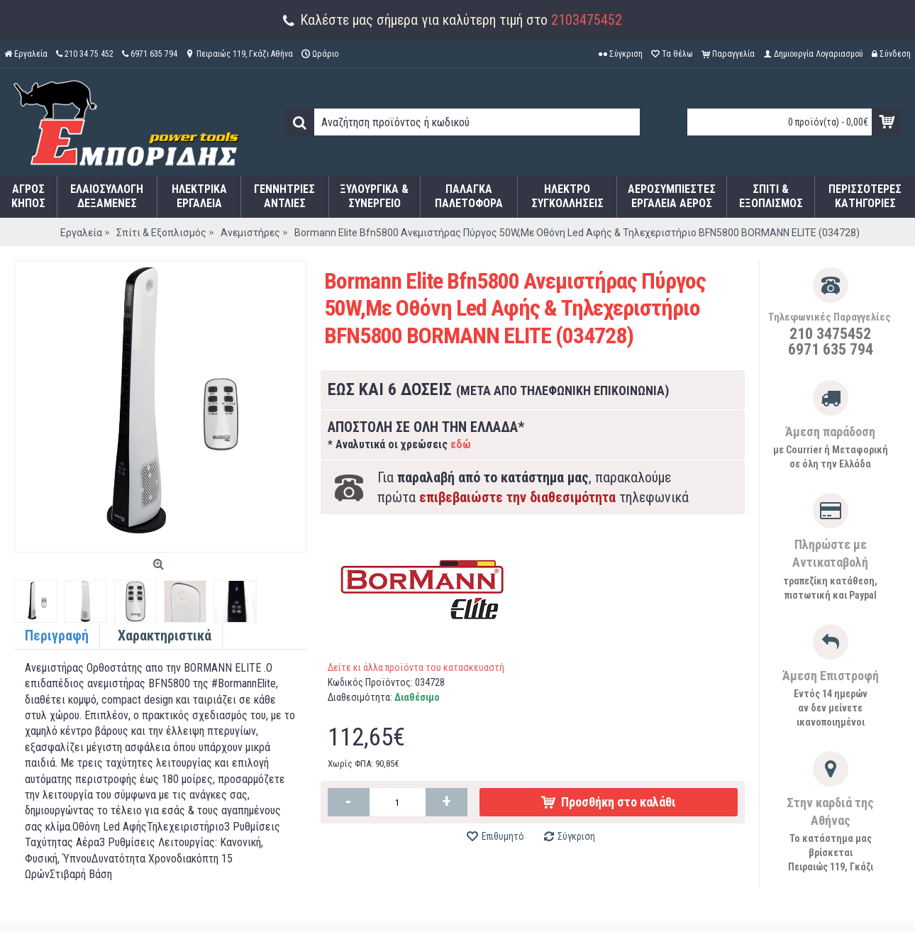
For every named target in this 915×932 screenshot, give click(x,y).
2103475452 (586, 19)
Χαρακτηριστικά (164, 635)
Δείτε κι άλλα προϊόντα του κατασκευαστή (416, 667)
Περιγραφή (57, 635)
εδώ (460, 444)
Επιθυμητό (503, 836)
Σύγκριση (576, 836)
